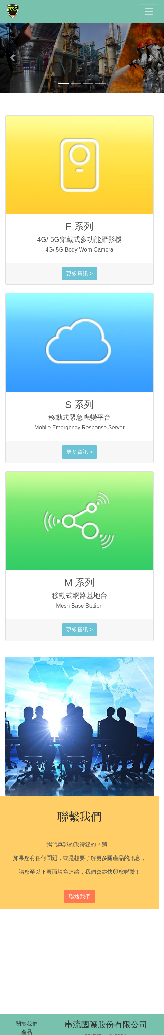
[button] (12, 58)
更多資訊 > (79, 273)
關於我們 (27, 1024)
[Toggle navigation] (148, 11)
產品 (26, 1032)
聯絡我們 (80, 896)
